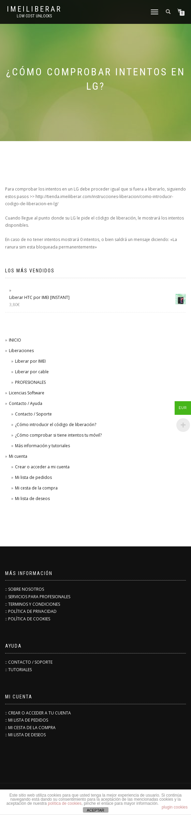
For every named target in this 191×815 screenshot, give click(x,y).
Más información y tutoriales (42, 446)
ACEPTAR (95, 810)
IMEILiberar (34, 9)
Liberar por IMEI (30, 361)
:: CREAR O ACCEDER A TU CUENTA (38, 713)
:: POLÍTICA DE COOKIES (27, 619)
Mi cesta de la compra (36, 488)
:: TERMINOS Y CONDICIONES (32, 604)
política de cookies (65, 803)
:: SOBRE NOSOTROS (24, 589)
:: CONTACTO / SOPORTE (29, 662)
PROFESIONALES (30, 382)
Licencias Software (26, 393)
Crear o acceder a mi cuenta (42, 467)
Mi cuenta (18, 456)
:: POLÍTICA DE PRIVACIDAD (31, 611)
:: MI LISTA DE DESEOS (25, 735)
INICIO (15, 340)
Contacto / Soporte (33, 414)
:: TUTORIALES (18, 670)
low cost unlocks (34, 16)
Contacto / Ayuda (25, 403)
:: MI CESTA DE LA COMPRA (30, 727)
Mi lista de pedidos (33, 477)
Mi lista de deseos (32, 498)
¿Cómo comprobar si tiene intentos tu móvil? (58, 435)
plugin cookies (175, 807)
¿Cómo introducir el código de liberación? (55, 424)
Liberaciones (21, 350)
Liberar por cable (32, 372)
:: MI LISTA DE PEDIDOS (26, 720)
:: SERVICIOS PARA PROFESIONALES (37, 597)
